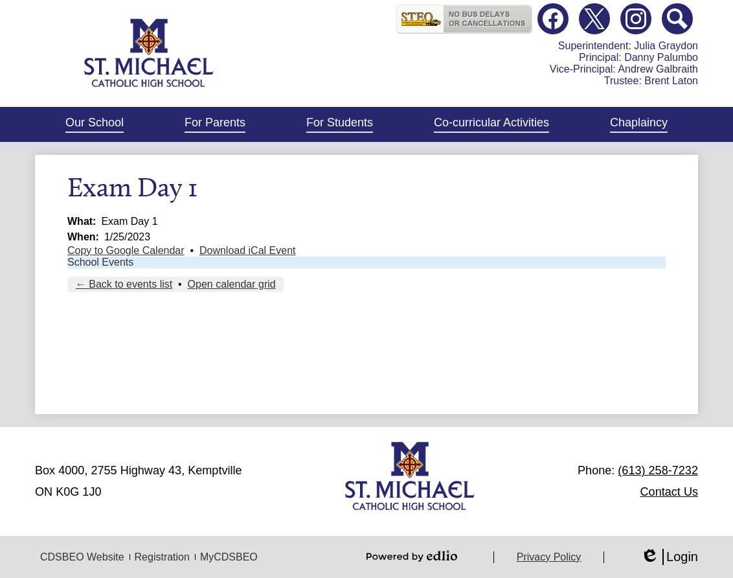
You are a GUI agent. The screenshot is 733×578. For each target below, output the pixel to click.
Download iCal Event (247, 250)
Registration (162, 556)
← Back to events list (124, 284)
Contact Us (669, 491)
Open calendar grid (232, 284)
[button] (94, 124)
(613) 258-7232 (658, 470)
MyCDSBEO (229, 556)
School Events (100, 262)
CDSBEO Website (82, 556)
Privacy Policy (549, 556)
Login (669, 557)
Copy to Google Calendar (126, 250)
